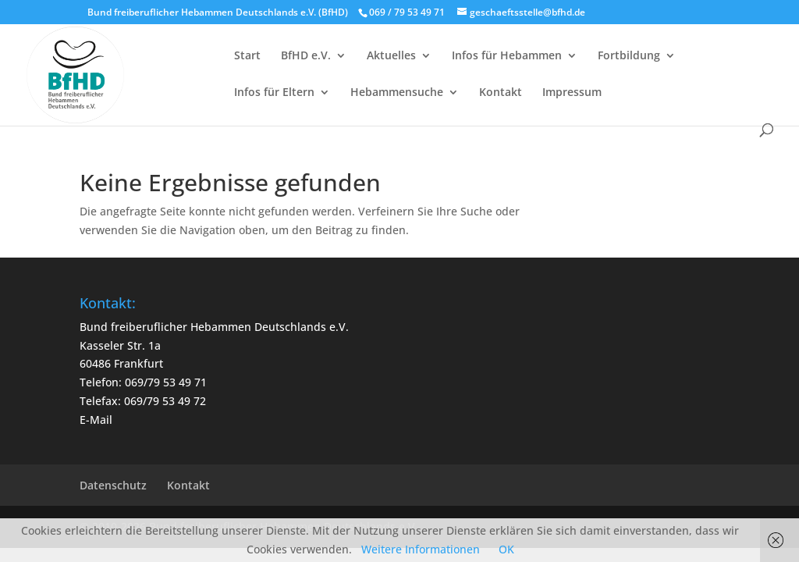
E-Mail (96, 419)
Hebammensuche (396, 93)
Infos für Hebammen (507, 56)
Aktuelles (391, 56)
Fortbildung (629, 56)
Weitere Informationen (420, 549)
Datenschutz (113, 485)
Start (247, 56)
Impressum (572, 93)
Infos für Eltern (274, 93)
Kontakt (500, 93)
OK (506, 549)
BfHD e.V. (306, 56)
